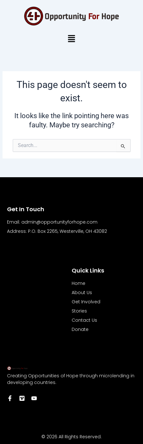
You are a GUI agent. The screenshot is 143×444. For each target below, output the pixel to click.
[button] (71, 39)
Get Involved (86, 302)
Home (78, 283)
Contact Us (84, 320)
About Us (82, 292)
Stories (79, 311)
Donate (80, 329)
